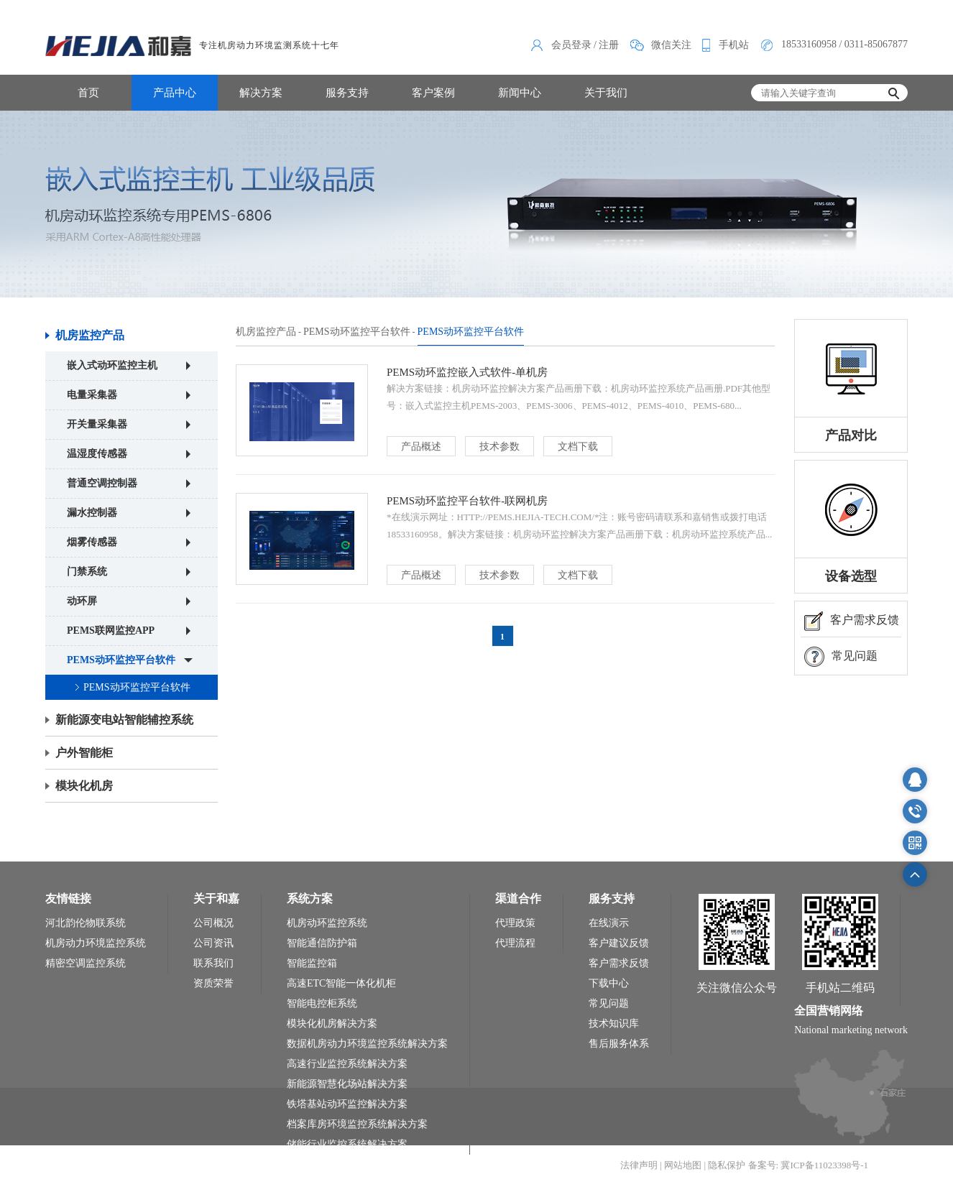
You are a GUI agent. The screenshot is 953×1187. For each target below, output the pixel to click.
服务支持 (347, 92)
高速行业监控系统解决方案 (347, 1063)
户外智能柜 (84, 753)
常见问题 (841, 657)
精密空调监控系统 (85, 963)
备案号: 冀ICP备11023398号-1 (808, 1165)
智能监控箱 (312, 963)
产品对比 (851, 435)
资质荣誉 (213, 983)
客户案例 (433, 92)
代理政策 (515, 923)
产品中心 (174, 92)
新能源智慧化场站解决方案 (347, 1084)
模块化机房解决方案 (332, 1023)
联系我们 (213, 963)
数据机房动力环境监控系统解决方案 (367, 1043)
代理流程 (515, 943)
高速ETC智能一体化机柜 (341, 983)
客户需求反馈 (851, 621)
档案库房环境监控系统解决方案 (357, 1124)
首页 (88, 92)
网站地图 (682, 1165)
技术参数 (499, 446)
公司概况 (213, 923)
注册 (609, 45)
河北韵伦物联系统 (85, 923)
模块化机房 (84, 786)
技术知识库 (614, 1023)
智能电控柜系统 (322, 1003)
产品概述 (421, 446)
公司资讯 (213, 943)
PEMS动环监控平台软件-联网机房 (467, 501)
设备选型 (851, 576)
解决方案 (260, 92)
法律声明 (639, 1165)
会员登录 (571, 45)
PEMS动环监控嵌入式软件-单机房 (467, 372)
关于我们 (605, 92)
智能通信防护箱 (322, 943)
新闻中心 (519, 92)
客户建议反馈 (619, 943)
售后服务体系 (619, 1043)
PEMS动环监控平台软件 (136, 687)
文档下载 (578, 446)
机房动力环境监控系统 (95, 943)
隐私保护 (726, 1165)
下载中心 (609, 983)
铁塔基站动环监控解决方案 (347, 1104)
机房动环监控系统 (327, 923)
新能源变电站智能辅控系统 (124, 719)
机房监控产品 (89, 335)
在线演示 (609, 923)
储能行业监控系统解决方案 (347, 1144)
